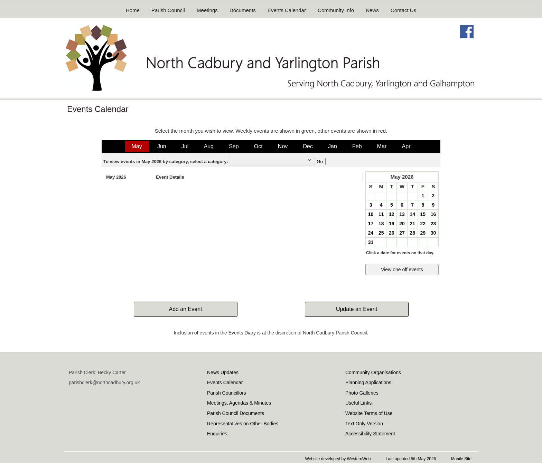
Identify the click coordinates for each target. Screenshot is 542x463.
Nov (283, 146)
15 (423, 214)
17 (371, 223)
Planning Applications (368, 382)
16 (433, 214)
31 (371, 242)
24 (371, 233)
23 (433, 223)
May (137, 146)
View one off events (402, 269)
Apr (406, 146)
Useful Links (358, 403)
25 (381, 233)
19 (391, 223)
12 (391, 214)
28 (412, 233)
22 (423, 223)
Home (133, 10)
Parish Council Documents (235, 413)
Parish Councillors (226, 393)
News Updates (223, 372)
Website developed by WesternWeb (338, 458)
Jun (161, 146)
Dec (307, 146)
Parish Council (168, 10)
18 (381, 223)
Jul (184, 146)
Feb (357, 146)
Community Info (336, 10)
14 (412, 214)
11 (381, 214)
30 (433, 233)
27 (402, 233)
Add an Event (185, 309)
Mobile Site (461, 458)
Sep (234, 146)
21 (412, 223)
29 (423, 233)
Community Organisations (373, 372)
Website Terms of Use (368, 413)
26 (391, 233)
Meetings (207, 10)
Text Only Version (364, 423)
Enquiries (217, 433)
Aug (209, 146)
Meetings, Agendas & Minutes (239, 403)
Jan (332, 146)
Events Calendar (287, 10)
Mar (382, 146)
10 (371, 214)
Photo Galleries (362, 393)
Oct (258, 146)
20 (402, 223)
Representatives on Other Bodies (242, 423)
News (372, 10)
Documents (243, 10)
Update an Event (356, 309)
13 (402, 214)
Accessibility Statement (370, 433)
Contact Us (403, 10)
